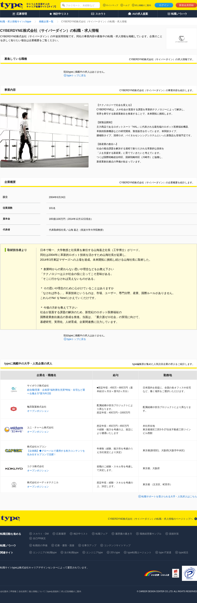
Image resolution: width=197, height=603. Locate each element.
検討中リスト (80, 533)
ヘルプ (127, 5)
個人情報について (37, 591)
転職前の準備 (40, 545)
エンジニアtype (94, 552)
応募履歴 (61, 533)
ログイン (164, 5)
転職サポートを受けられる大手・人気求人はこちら (169, 496)
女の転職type (71, 552)
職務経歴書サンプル (150, 533)
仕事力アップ (89, 545)
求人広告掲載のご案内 (71, 591)
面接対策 (174, 533)
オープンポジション (38, 411)
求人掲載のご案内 (143, 5)
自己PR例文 (39, 538)
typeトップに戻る (76, 75)
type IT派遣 (165, 552)
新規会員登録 (186, 5)
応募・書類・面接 (64, 545)
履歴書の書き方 (123, 533)
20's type (115, 552)
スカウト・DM (41, 533)
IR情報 (13, 591)
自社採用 (23, 591)
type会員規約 (53, 591)
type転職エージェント (139, 552)
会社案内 (4, 591)
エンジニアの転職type (45, 552)
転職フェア (102, 533)
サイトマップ (112, 5)
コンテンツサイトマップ (117, 545)
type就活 (183, 552)
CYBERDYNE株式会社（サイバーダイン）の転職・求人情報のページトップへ (150, 518)
